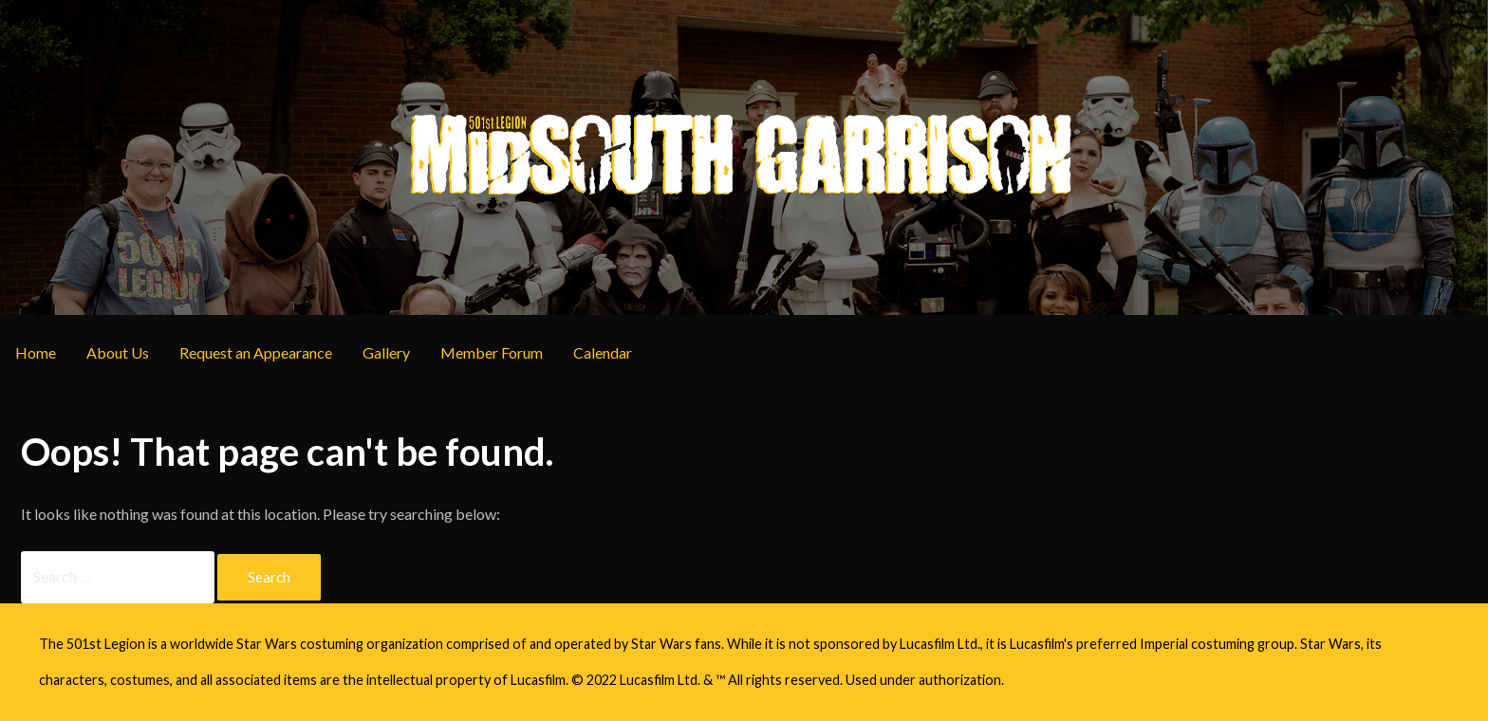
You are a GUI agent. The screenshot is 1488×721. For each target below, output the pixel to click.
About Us (117, 352)
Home (35, 352)
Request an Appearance (255, 352)
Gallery (386, 352)
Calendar (602, 352)
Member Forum (491, 352)
